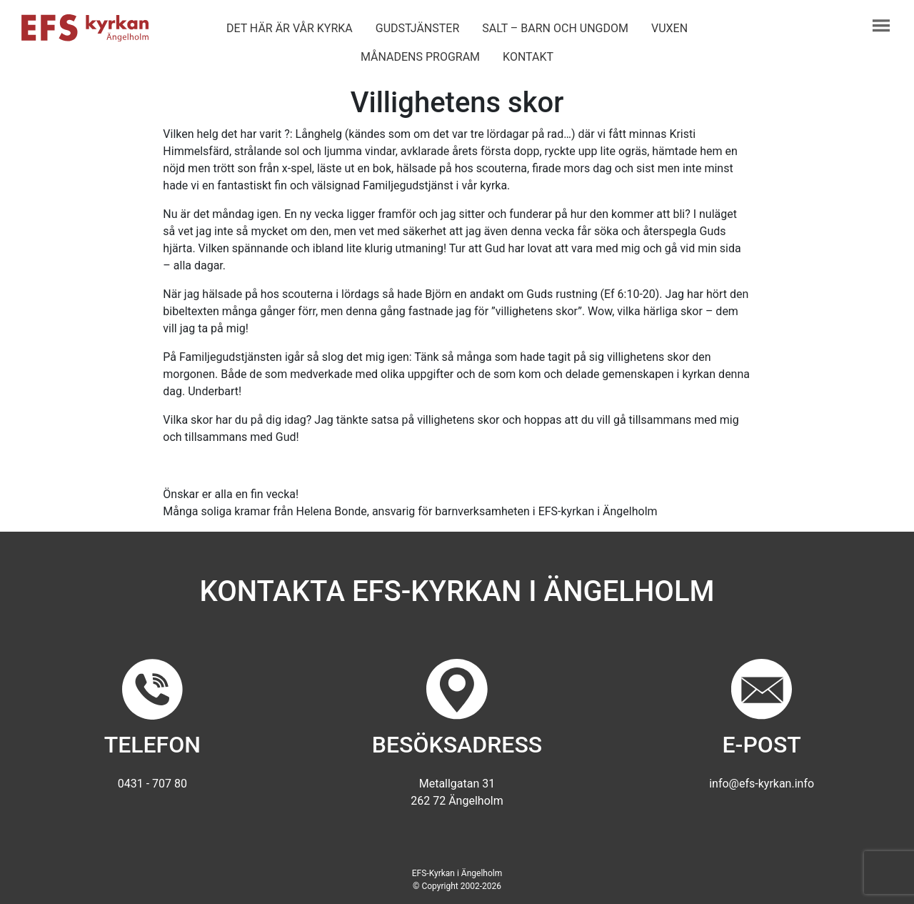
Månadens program (420, 57)
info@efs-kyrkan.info (761, 783)
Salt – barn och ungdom (555, 28)
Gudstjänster (417, 28)
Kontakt (528, 57)
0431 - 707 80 (152, 783)
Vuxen (669, 28)
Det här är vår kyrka (289, 28)
